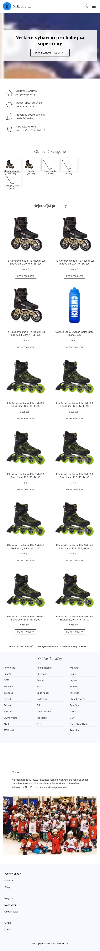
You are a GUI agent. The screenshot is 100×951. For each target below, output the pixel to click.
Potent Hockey (44, 667)
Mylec (73, 711)
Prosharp (74, 686)
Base (39, 686)
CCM (6, 680)
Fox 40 (7, 699)
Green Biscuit (44, 711)
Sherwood (42, 674)
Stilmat (7, 705)
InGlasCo (9, 693)
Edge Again (43, 693)
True (39, 724)
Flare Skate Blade (79, 724)
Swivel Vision (10, 718)
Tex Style (74, 693)
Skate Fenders (77, 699)
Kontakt (8, 929)
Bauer (73, 674)
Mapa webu (10, 905)
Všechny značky (12, 873)
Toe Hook (42, 718)
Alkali (6, 724)
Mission (8, 711)
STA (72, 718)
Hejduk (73, 680)
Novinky (8, 880)
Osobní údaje (11, 911)
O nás (7, 923)
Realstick (74, 730)
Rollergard (42, 699)
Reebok (41, 680)
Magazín (8, 898)
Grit (38, 705)
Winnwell (74, 667)
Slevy (7, 887)
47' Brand (9, 730)
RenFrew (8, 686)
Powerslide (9, 667)
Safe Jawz (75, 705)
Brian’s (7, 674)
